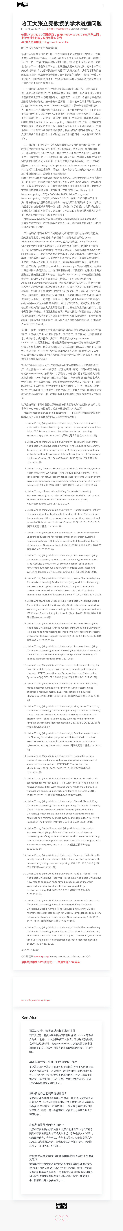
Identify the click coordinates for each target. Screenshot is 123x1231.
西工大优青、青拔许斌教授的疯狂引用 (52, 1030)
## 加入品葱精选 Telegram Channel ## (44, 42)
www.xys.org (41, 956)
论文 (53, 29)
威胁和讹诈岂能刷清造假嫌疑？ (48, 1093)
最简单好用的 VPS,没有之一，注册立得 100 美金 (50, 962)
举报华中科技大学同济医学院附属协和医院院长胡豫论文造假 (61, 1157)
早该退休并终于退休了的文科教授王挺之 (53, 1062)
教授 (49, 29)
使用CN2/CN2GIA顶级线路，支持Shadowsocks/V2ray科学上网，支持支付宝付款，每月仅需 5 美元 (61, 36)
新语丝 (67, 29)
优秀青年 (60, 29)
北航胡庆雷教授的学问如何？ (46, 1124)
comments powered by (35, 1000)
